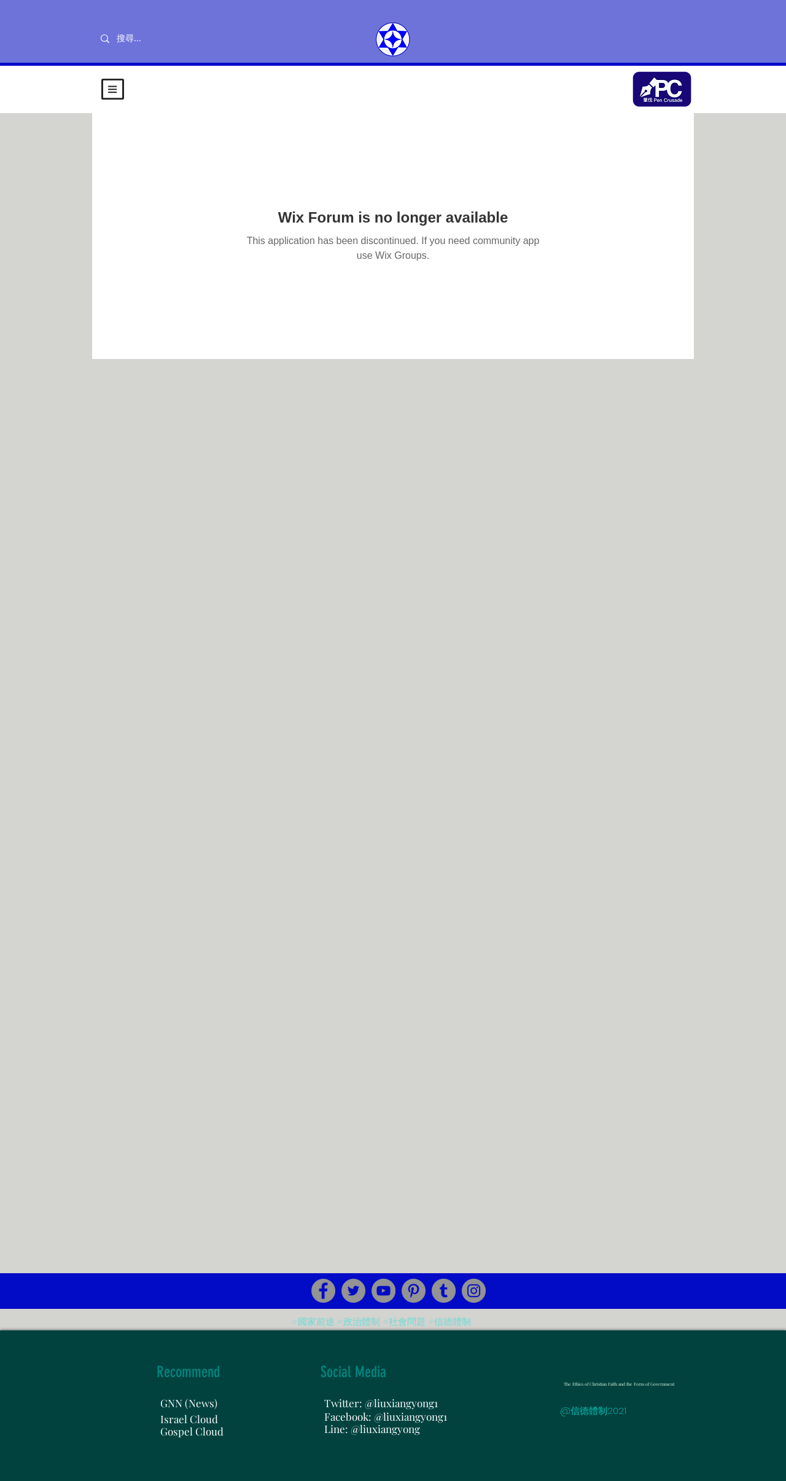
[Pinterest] (414, 1291)
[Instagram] (474, 1291)
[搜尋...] (169, 39)
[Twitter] (353, 1291)
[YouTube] (383, 1291)
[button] (112, 89)
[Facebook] (323, 1291)
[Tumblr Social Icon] (444, 1291)
